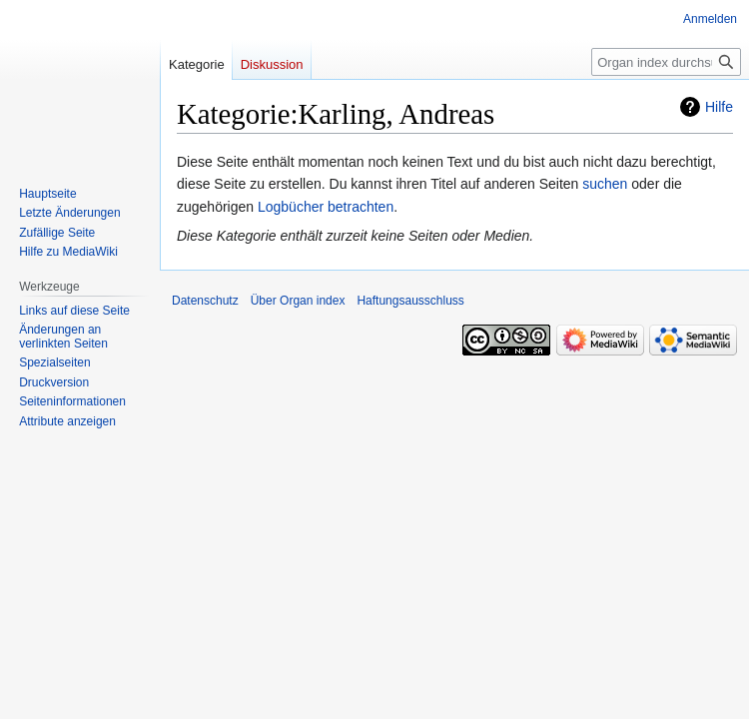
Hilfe (719, 107)
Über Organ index (298, 301)
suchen (604, 184)
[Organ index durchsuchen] (666, 62)
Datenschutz (205, 301)
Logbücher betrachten (325, 207)
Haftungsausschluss (410, 301)
